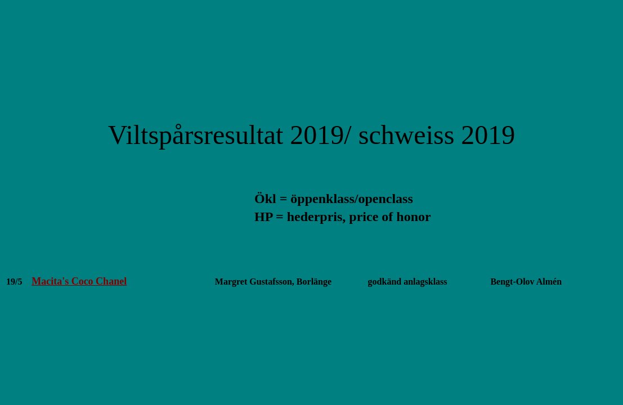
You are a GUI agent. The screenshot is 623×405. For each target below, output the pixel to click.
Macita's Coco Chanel (79, 281)
